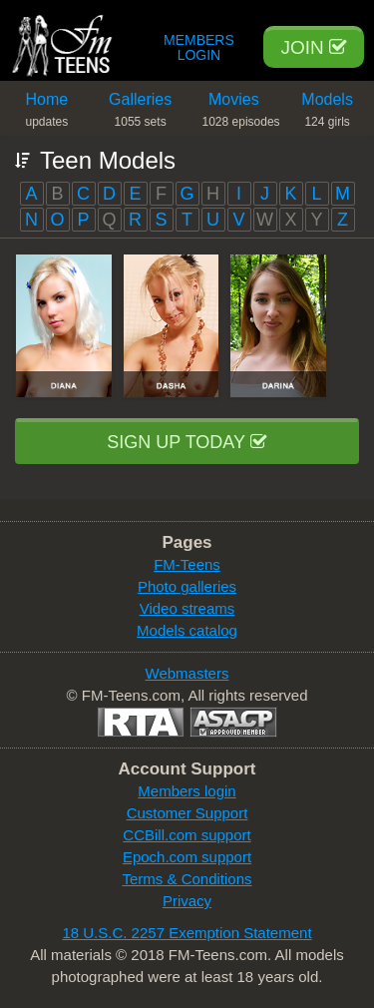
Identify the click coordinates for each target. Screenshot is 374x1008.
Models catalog (187, 630)
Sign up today (186, 442)
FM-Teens (187, 564)
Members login (186, 790)
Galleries (141, 113)
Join (313, 47)
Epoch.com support (187, 856)
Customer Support (187, 812)
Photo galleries (187, 586)
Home (47, 113)
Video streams (187, 608)
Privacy (187, 900)
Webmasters (187, 673)
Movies (241, 113)
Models (327, 113)
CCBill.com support (186, 834)
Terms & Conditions (186, 878)
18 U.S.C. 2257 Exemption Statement (186, 932)
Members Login (199, 48)
